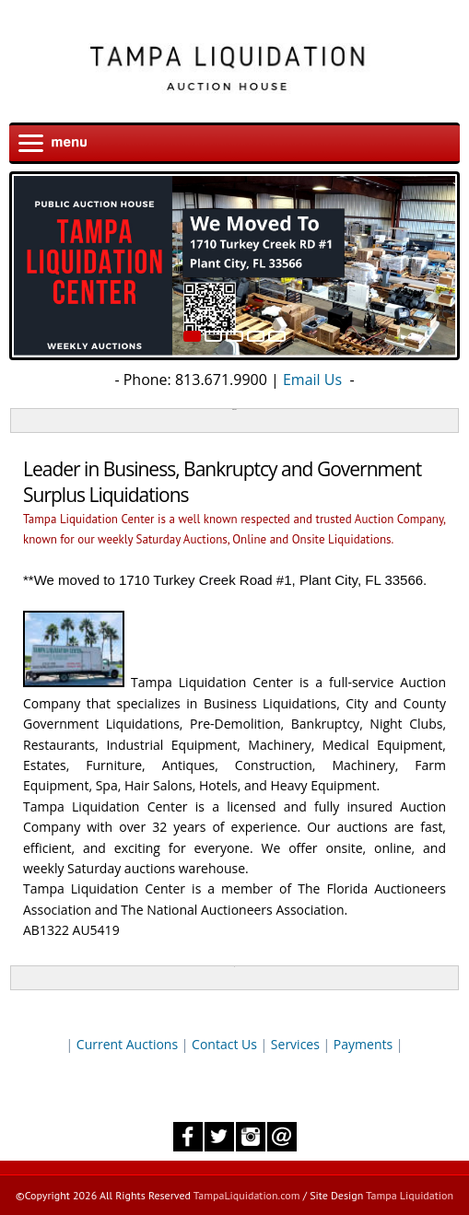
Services (295, 1044)
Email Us (312, 379)
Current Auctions (127, 1044)
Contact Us (224, 1044)
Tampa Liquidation (409, 1195)
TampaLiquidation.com (246, 1195)
